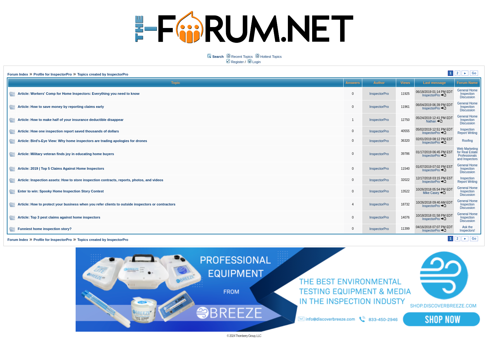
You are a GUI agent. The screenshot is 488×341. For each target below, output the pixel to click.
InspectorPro (379, 93)
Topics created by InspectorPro (102, 74)
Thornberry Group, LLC (248, 336)
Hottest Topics (271, 56)
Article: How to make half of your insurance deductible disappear (71, 120)
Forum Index (17, 74)
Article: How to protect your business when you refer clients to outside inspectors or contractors (97, 204)
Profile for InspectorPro (53, 74)
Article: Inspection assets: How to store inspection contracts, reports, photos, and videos (90, 180)
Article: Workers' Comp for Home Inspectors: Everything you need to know (78, 93)
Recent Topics (242, 56)
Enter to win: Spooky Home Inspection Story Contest (61, 191)
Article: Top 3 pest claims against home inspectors (59, 217)
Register (235, 62)
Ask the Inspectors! (467, 228)
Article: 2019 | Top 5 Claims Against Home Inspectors (61, 168)
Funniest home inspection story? (45, 229)
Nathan (431, 121)
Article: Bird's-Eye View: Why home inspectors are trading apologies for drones (82, 141)
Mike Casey (431, 193)
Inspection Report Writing (467, 131)
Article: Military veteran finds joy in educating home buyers (66, 154)
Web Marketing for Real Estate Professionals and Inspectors (467, 154)
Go (474, 73)
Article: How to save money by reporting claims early (61, 106)
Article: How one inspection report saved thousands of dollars (68, 131)
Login (254, 62)
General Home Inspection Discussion (467, 94)
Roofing (467, 140)
